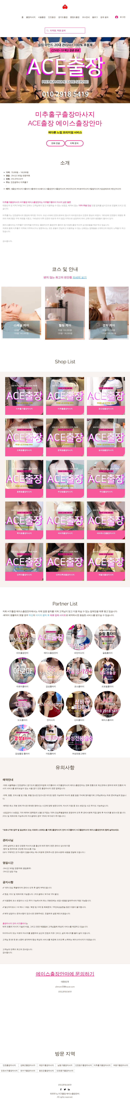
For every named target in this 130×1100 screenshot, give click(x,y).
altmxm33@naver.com (65, 986)
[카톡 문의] (74, 143)
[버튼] (9, 1065)
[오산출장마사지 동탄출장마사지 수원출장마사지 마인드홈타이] (61, 1089)
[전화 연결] (55, 143)
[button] (31, 17)
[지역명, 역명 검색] (64, 30)
